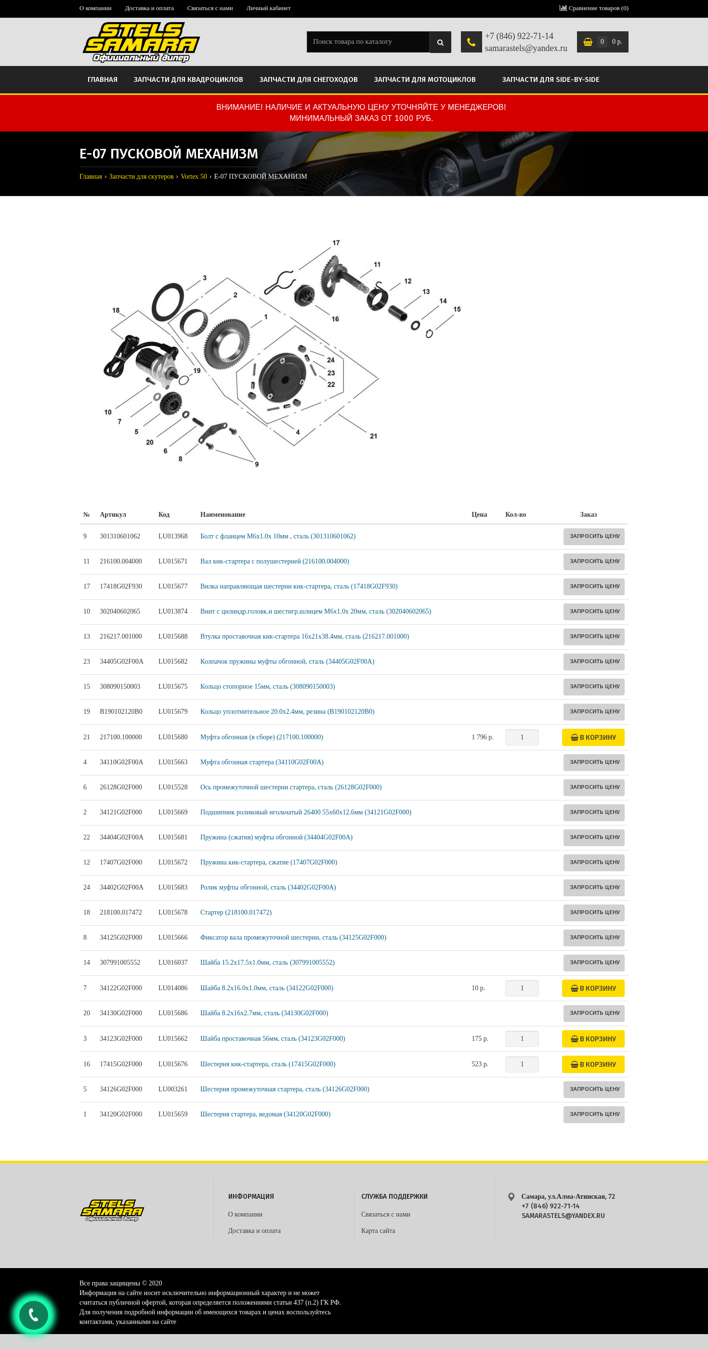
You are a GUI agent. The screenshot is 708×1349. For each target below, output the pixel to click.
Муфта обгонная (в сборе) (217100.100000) (261, 737)
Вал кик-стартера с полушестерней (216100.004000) (274, 561)
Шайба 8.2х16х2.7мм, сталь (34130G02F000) (264, 1013)
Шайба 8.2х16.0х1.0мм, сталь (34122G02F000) (266, 988)
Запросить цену (595, 535)
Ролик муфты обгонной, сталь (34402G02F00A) (268, 887)
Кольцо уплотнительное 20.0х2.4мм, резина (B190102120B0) (287, 711)
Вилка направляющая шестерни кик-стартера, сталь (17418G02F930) (299, 586)
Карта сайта (378, 1230)
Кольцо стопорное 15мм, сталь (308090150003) (267, 686)
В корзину (593, 737)
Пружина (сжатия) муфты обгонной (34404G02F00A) (276, 837)
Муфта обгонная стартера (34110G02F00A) (262, 762)
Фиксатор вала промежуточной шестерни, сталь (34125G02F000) (293, 937)
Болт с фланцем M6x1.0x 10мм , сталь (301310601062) (277, 536)
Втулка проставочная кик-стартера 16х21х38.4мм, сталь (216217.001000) (304, 636)
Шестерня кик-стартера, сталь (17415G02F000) (267, 1064)
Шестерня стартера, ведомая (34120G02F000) (265, 1114)
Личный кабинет (269, 8)
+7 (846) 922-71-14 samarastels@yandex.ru (526, 42)
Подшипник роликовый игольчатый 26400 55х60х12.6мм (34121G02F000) (305, 812)
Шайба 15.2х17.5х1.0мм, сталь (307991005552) (267, 962)
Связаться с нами (210, 8)
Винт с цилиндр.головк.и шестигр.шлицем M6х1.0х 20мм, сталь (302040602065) (315, 611)
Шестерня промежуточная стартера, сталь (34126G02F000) (284, 1089)
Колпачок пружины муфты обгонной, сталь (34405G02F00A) (287, 661)
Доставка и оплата (149, 8)
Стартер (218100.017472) (236, 912)
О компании (95, 8)
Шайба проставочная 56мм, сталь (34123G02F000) (272, 1038)
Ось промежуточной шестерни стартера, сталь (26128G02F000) (291, 787)
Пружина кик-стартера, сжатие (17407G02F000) (268, 862)
